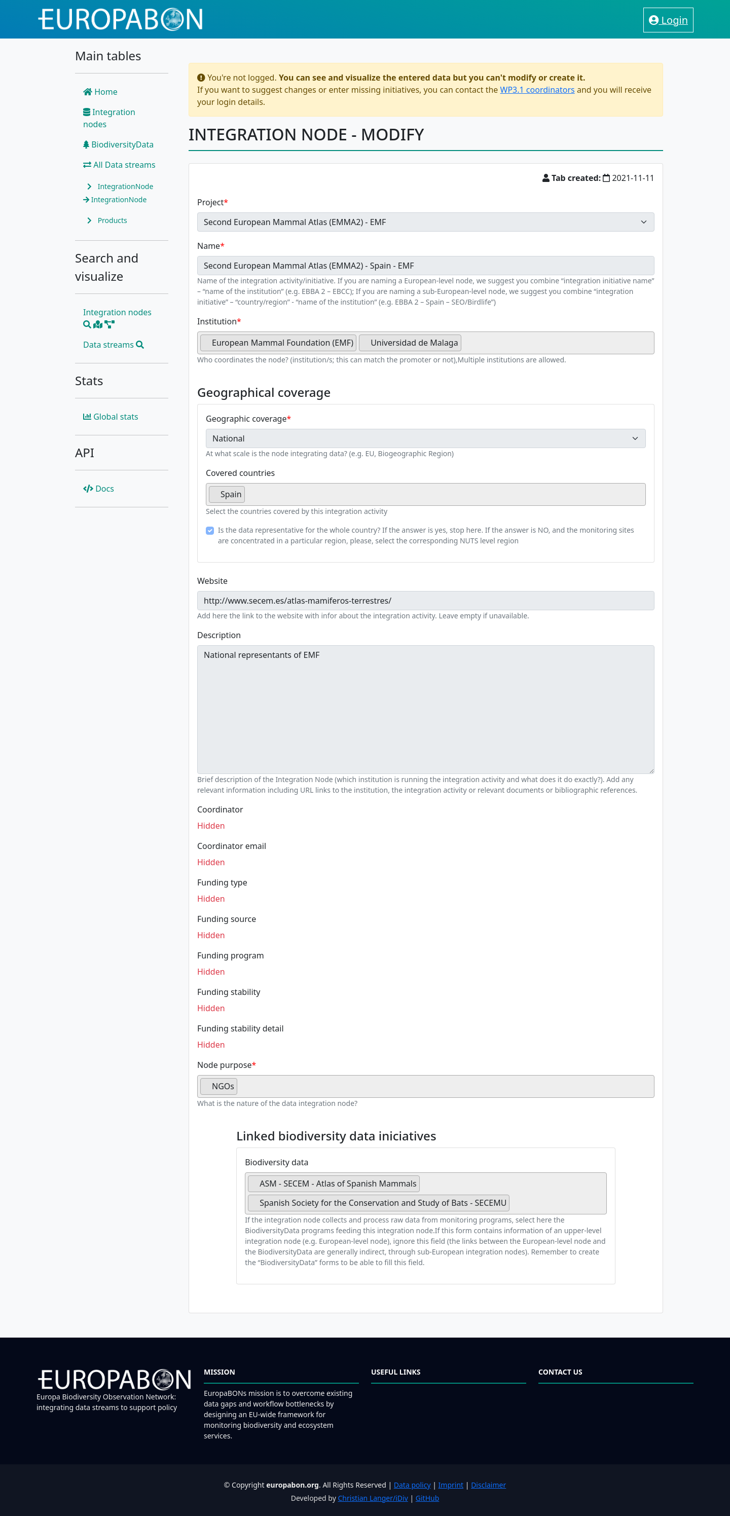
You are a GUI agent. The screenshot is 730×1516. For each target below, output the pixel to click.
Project (210, 202)
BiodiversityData (118, 144)
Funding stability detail (240, 1028)
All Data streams (119, 164)
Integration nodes (109, 118)
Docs (98, 488)
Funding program (230, 955)
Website (212, 580)
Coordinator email (231, 846)
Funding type (222, 882)
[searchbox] (467, 346)
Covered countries (240, 472)
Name (208, 245)
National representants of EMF (425, 709)
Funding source (226, 919)
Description (219, 635)
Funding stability (229, 991)
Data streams (113, 344)
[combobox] (425, 342)
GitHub (428, 1498)
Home (100, 91)
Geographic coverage (246, 418)
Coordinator (220, 809)
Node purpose (224, 1064)
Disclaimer (488, 1485)
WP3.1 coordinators (537, 89)
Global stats (110, 416)
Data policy (412, 1485)
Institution (217, 321)
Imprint (451, 1485)
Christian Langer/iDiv (373, 1498)
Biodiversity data (276, 1162)
